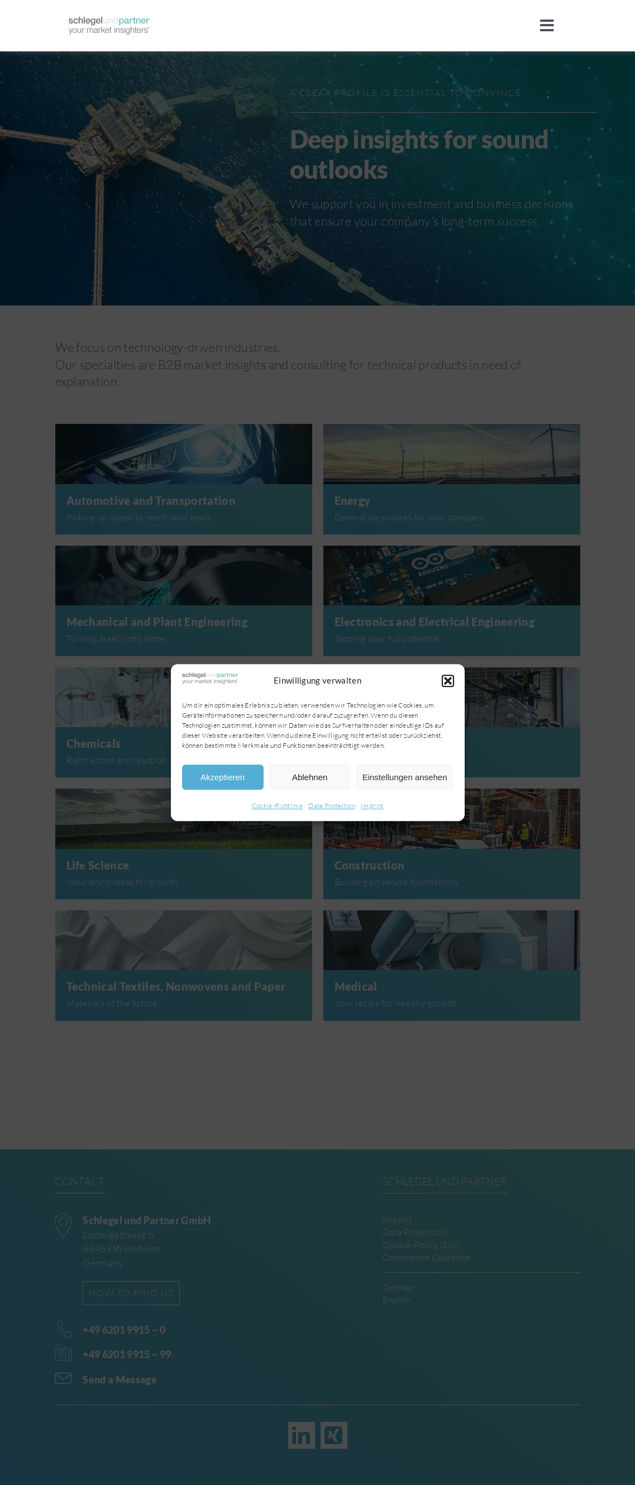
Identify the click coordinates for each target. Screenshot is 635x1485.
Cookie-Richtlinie (277, 806)
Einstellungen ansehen (404, 777)
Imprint (372, 806)
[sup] (109, 22)
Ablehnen (309, 777)
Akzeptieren (222, 777)
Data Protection (331, 806)
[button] (447, 680)
